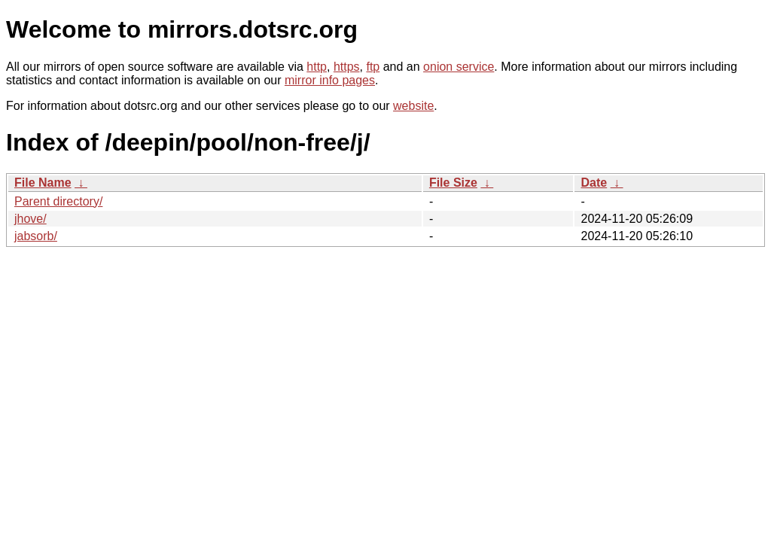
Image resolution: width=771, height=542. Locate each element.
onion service (458, 66)
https (347, 66)
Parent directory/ (58, 201)
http (316, 66)
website (413, 105)
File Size (453, 182)
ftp (372, 66)
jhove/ (30, 218)
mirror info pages (330, 80)
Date (594, 182)
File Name (43, 182)
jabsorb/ (35, 236)
